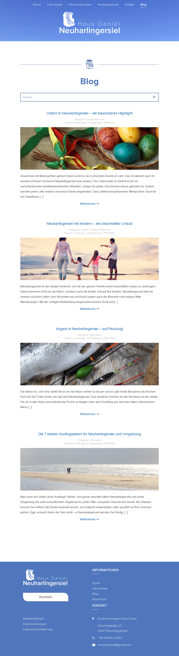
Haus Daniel (54, 4)
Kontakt (129, 4)
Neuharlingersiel (108, 4)
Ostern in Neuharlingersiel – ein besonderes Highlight (89, 113)
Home (37, 4)
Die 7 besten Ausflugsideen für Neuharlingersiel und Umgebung (89, 434)
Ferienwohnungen (80, 4)
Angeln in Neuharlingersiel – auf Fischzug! (89, 329)
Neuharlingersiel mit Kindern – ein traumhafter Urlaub (89, 224)
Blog (143, 4)
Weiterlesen (89, 204)
